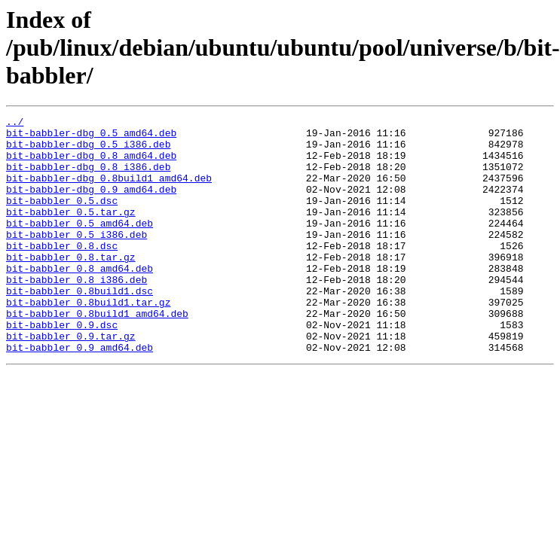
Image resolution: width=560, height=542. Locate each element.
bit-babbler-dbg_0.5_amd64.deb (91, 137)
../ (14, 123)
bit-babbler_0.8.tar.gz (71, 286)
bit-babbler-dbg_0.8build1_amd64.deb (109, 191)
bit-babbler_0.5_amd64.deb (79, 245)
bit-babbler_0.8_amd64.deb (79, 299)
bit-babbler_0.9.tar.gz (71, 381)
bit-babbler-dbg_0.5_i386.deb (88, 150)
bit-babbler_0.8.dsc (62, 272)
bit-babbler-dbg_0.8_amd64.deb (91, 164)
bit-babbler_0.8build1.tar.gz (88, 340)
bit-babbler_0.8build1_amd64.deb (97, 354)
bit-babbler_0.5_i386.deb (76, 259)
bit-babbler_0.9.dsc (62, 367)
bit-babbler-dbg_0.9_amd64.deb (91, 205)
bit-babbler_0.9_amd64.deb (79, 394)
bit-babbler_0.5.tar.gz (71, 232)
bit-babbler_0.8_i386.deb (76, 313)
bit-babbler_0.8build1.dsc (79, 326)
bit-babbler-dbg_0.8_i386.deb (88, 177)
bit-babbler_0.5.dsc (62, 218)
